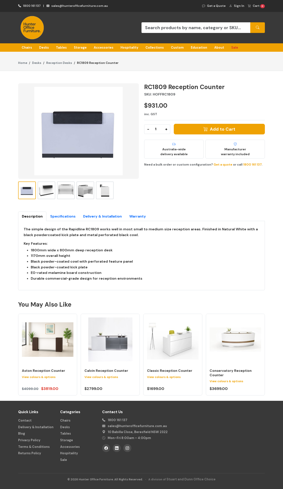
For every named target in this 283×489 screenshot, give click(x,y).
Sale (234, 48)
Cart (256, 6)
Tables (61, 48)
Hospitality (129, 48)
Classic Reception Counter (169, 371)
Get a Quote (214, 6)
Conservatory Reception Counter (231, 373)
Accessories (103, 48)
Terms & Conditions (34, 447)
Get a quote (223, 164)
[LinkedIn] (117, 448)
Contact (25, 420)
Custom (177, 48)
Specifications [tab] (63, 216)
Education (199, 48)
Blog (21, 434)
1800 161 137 (29, 6)
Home (22, 63)
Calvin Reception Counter (106, 371)
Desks (44, 48)
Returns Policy (29, 453)
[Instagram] (127, 448)
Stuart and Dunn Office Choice (191, 479)
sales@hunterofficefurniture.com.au (77, 6)
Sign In (236, 6)
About (219, 48)
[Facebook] (106, 448)
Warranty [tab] (137, 216)
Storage (80, 48)
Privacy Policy (29, 440)
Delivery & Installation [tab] (102, 216)
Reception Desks (59, 63)
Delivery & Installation (36, 427)
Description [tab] (32, 216)
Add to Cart (219, 129)
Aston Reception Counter (43, 371)
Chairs (27, 48)
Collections (154, 48)
